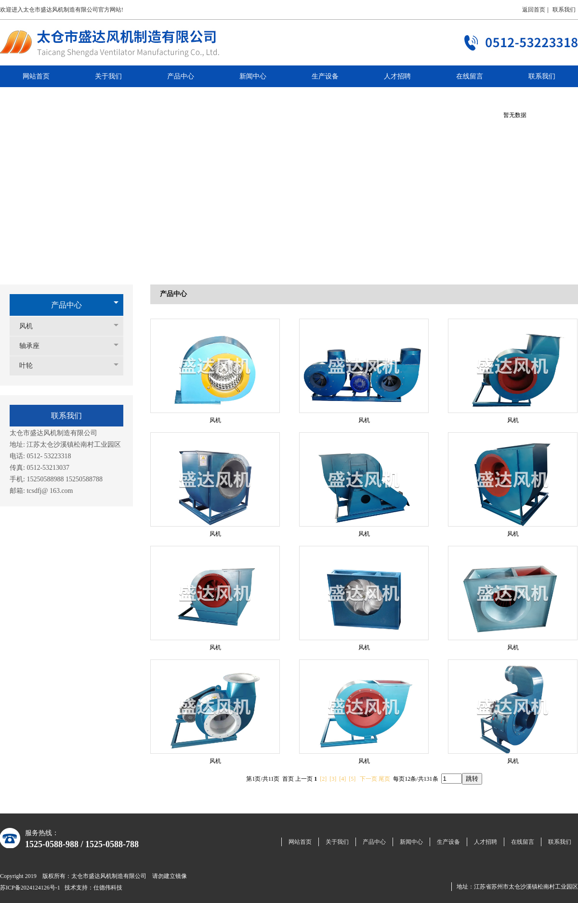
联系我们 (564, 9)
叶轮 (30, 365)
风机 (30, 326)
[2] (323, 778)
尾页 (384, 778)
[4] (342, 778)
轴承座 (34, 345)
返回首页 (533, 9)
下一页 (368, 778)
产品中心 (66, 305)
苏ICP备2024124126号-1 (30, 887)
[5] (352, 778)
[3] (332, 778)
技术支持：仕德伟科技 (93, 887)
